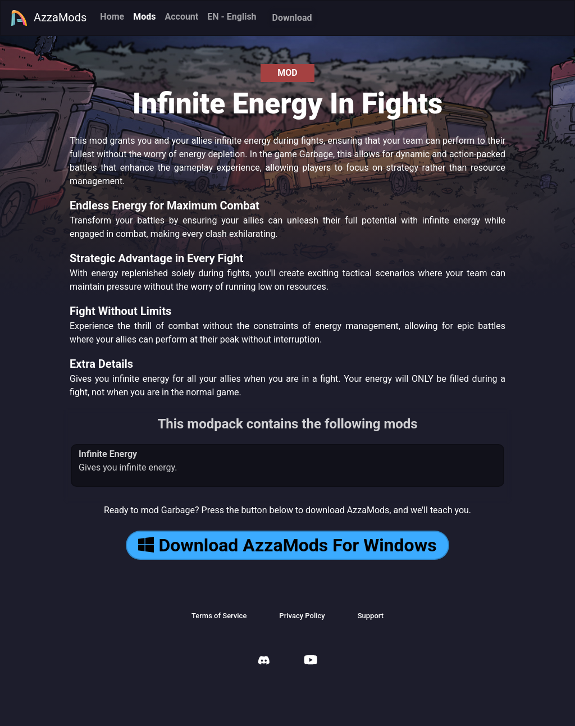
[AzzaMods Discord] (264, 661)
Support (371, 615)
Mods (144, 16)
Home (112, 16)
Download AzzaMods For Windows (287, 545)
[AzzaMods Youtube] (310, 661)
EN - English (231, 16)
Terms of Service (219, 615)
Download (292, 17)
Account (181, 16)
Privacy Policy (302, 615)
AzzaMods (48, 18)
